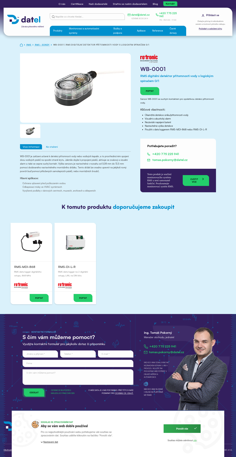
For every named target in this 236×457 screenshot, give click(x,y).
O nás (62, 3)
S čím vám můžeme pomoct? (40, 372)
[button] (58, 31)
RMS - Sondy (42, 45)
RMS (29, 45)
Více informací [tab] (31, 146)
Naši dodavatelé (98, 3)
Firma (29, 363)
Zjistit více (196, 180)
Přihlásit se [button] (210, 15)
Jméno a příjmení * (35, 353)
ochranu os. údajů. (124, 393)
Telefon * (68, 353)
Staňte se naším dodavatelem (130, 3)
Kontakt (170, 3)
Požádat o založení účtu (210, 28)
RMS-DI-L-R (66, 267)
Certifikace (77, 3)
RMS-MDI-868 (24, 267)
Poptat (150, 91)
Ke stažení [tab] (52, 146)
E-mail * (106, 353)
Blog (155, 3)
